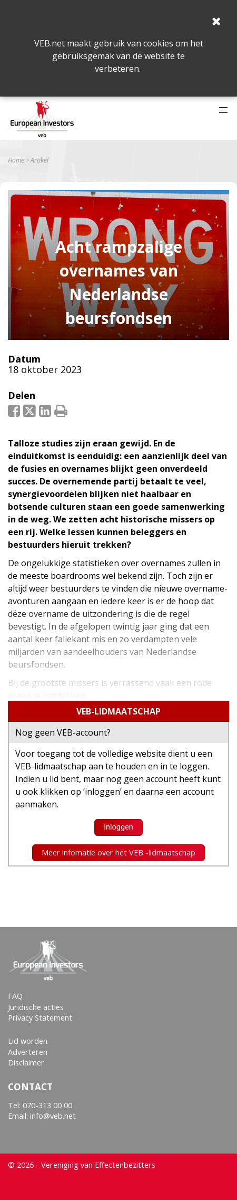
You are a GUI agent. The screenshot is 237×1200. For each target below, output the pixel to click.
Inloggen (118, 827)
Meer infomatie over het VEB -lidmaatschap (118, 852)
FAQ (15, 996)
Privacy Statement (40, 1018)
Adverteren (27, 1052)
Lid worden (27, 1041)
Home (16, 160)
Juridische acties (36, 1007)
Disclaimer (26, 1063)
